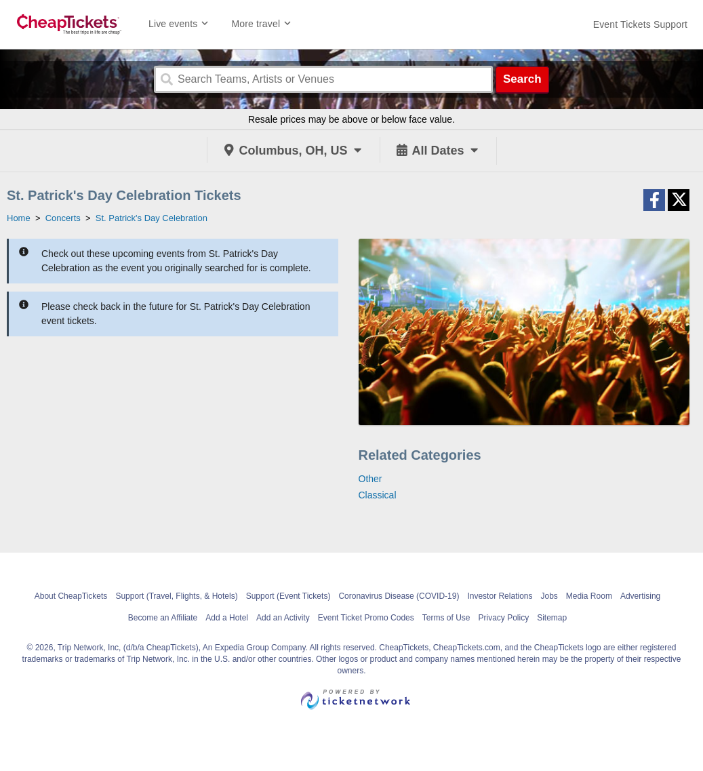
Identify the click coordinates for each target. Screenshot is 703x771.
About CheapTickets (71, 596)
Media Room (589, 596)
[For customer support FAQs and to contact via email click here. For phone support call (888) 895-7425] (640, 24)
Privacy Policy (503, 617)
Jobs (548, 596)
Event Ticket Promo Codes (366, 617)
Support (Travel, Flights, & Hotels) (176, 596)
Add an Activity (283, 617)
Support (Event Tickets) (288, 596)
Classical (378, 495)
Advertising (640, 596)
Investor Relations (499, 596)
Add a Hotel (226, 617)
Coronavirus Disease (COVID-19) (398, 596)
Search (522, 79)
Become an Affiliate (163, 617)
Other (370, 478)
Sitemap (552, 617)
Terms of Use (446, 617)
